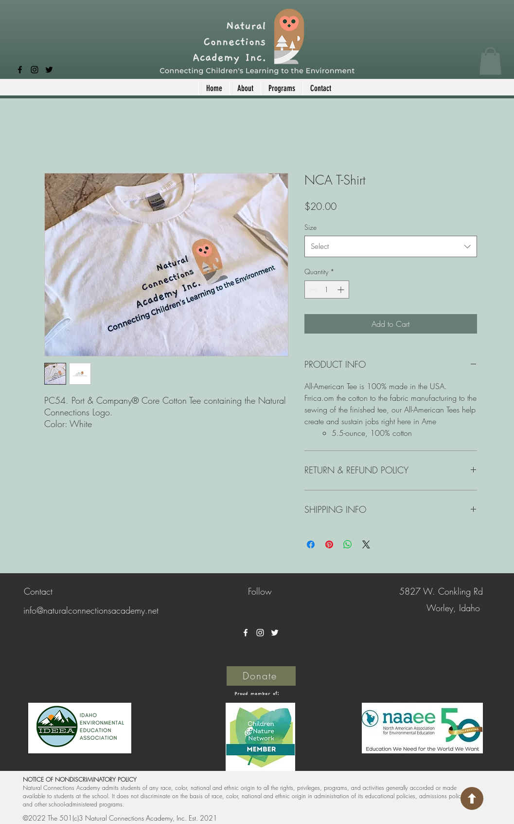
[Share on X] (366, 544)
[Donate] (261, 676)
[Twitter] (49, 70)
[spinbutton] (327, 289)
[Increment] (342, 289)
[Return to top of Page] (472, 798)
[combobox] (390, 246)
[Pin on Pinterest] (329, 544)
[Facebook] (20, 70)
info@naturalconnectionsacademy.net (91, 610)
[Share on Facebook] (311, 544)
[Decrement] (312, 289)
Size (310, 227)
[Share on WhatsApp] (348, 544)
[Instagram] (34, 70)
